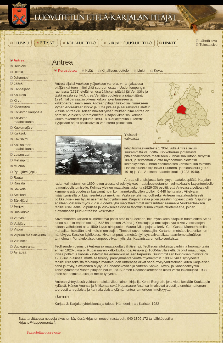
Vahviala (20, 218)
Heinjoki (20, 66)
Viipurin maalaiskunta (30, 235)
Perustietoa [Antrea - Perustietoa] (67, 70)
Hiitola (18, 72)
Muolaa (19, 166)
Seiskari (20, 195)
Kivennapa (22, 106)
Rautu (18, 177)
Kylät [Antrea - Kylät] (89, 70)
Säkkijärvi (21, 201)
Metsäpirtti (21, 160)
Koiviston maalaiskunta (24, 120)
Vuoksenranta (24, 247)
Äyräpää (20, 252)
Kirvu (17, 101)
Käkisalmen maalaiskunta (24, 147)
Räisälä (19, 183)
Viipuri (18, 229)
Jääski (18, 83)
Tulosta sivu (208, 45)
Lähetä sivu (208, 41)
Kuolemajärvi (23, 128)
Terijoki (19, 206)
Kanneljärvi (22, 89)
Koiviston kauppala (28, 112)
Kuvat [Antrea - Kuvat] (158, 70)
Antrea (19, 60)
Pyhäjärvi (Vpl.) (25, 172)
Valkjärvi (20, 224)
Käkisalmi (21, 139)
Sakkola (20, 189)
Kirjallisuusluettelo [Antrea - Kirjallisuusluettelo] (115, 70)
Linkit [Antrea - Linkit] (141, 70)
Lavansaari (22, 154)
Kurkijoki (20, 133)
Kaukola (20, 95)
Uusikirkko (21, 212)
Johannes (21, 78)
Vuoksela (20, 241)
